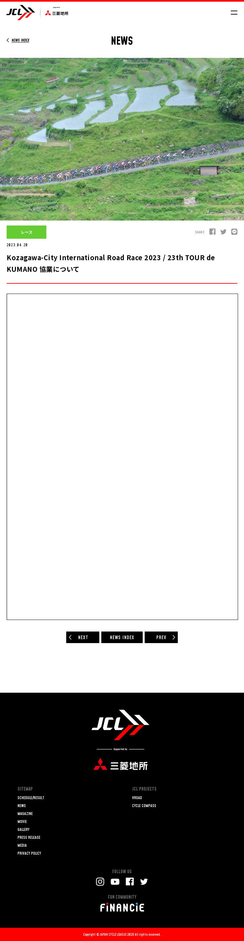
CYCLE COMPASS (144, 806)
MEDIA (22, 845)
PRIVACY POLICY (29, 853)
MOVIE (22, 822)
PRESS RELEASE (29, 837)
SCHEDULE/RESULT (31, 798)
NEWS (22, 806)
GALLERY (23, 830)
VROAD (137, 798)
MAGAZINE (25, 814)
